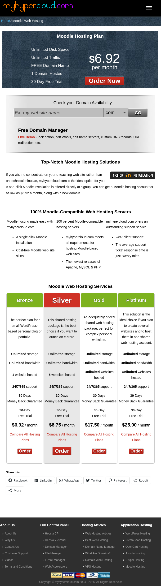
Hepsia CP (51, 533)
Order (25, 451)
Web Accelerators (56, 566)
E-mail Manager (55, 560)
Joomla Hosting (135, 553)
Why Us (10, 540)
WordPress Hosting (137, 533)
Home (5, 21)
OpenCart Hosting (136, 546)
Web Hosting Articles (98, 533)
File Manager (53, 553)
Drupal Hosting (134, 560)
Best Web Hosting (96, 540)
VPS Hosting (93, 566)
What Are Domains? (98, 553)
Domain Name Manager (100, 546)
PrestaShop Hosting (138, 540)
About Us (10, 533)
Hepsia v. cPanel (55, 540)
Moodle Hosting (135, 566)
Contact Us (12, 546)
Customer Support (16, 553)
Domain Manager (56, 546)
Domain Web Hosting (98, 560)
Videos (9, 560)
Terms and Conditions (18, 566)
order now (104, 80)
